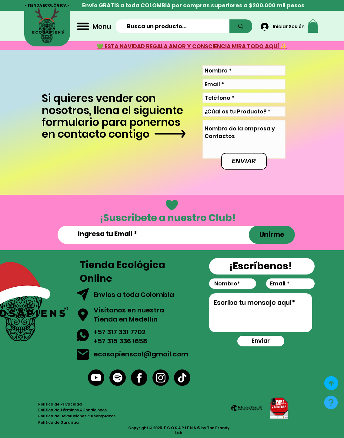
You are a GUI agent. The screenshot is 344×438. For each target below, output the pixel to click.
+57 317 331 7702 (120, 332)
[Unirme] (272, 235)
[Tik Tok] (182, 377)
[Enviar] (260, 341)
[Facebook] (139, 377)
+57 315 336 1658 (120, 341)
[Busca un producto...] (172, 26)
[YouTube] (96, 377)
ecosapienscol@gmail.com (141, 354)
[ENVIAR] (244, 161)
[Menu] (93, 26)
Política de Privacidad (60, 404)
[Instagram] (160, 377)
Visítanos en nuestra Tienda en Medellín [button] (129, 314)
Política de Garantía (58, 422)
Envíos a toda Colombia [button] (134, 294)
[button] (313, 26)
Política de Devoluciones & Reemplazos (76, 416)
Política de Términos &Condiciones (72, 410)
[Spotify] (117, 377)
